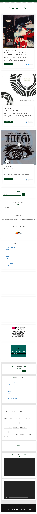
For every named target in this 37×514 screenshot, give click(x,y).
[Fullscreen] (33, 475)
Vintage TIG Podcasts (10, 263)
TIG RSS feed (8, 265)
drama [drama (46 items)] (13, 420)
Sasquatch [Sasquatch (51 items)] (31, 429)
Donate (12, 1)
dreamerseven (8, 171)
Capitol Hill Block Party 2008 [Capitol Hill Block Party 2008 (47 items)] (10, 418)
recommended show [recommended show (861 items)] (23, 429)
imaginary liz (7, 57)
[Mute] (31, 475)
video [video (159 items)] (12, 436)
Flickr (7, 258)
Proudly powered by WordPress (13, 509)
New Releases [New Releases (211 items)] (20, 425)
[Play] (4, 475)
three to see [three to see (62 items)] (7, 434)
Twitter (7, 251)
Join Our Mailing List (10, 247)
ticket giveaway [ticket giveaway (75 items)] (15, 434)
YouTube (7, 256)
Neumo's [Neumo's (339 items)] (14, 425)
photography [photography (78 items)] (23, 427)
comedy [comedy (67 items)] (20, 418)
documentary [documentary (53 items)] (7, 420)
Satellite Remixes (12, 111)
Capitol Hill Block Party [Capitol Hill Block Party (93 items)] (19, 416)
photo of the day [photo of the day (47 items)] (8, 429)
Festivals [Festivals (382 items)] (26, 420)
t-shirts (21, 229)
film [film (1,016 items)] (31, 420)
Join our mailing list (24, 1)
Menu (3, 4)
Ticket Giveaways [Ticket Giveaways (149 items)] (23, 434)
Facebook (8, 249)
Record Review (8, 108)
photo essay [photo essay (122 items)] (15, 427)
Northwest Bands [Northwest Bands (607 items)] (29, 425)
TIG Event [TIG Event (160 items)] (6, 436)
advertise (16, 229)
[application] (19, 467)
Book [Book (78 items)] (25, 411)
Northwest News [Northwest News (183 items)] (7, 427)
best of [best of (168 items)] (13, 411)
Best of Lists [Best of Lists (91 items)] (19, 411)
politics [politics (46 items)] (15, 429)
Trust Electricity (12, 168)
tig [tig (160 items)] (30, 434)
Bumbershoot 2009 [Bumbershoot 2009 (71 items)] (8, 416)
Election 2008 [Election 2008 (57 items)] (19, 420)
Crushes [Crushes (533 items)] (25, 418)
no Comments (23, 57)
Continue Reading (8, 121)
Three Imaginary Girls (18, 8)
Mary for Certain (8, 113)
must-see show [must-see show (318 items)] (7, 425)
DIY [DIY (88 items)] (30, 418)
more (25, 229)
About (9, 1)
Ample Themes (28, 509)
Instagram (8, 254)
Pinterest (8, 261)
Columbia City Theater (10, 50)
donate (11, 229)
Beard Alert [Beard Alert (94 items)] (7, 411)
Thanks (17, 1)
